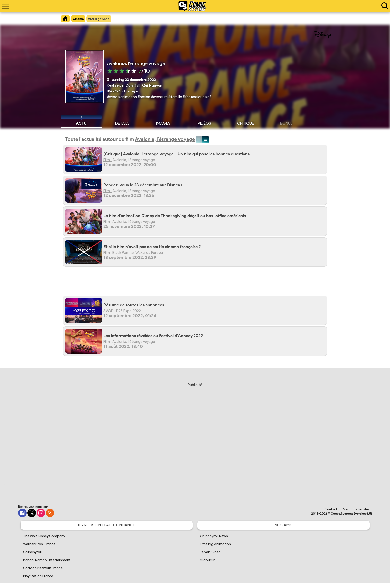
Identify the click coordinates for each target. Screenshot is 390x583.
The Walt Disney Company (44, 536)
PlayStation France (38, 576)
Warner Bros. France (39, 544)
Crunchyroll (32, 552)
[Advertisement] (197, 283)
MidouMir (207, 560)
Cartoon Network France (43, 568)
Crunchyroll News (214, 536)
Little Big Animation (215, 544)
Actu (81, 123)
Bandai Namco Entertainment (47, 560)
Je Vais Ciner (210, 552)
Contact (331, 509)
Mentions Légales (356, 509)
